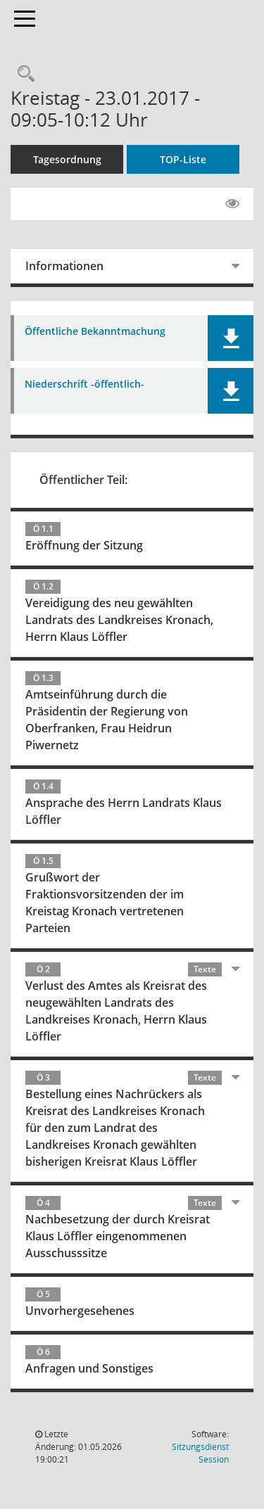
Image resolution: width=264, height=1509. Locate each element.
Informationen (64, 266)
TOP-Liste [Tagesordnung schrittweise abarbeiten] (183, 159)
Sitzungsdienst (200, 1453)
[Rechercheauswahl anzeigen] (22, 74)
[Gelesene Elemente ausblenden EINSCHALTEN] (232, 204)
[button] (230, 338)
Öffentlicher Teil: (83, 480)
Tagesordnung (67, 159)
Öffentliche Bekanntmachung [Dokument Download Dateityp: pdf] (95, 332)
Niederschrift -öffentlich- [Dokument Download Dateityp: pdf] (84, 384)
